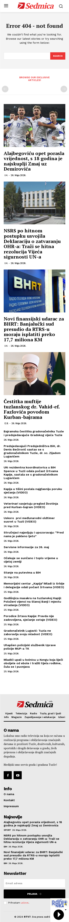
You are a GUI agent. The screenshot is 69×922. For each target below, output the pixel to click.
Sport (7, 830)
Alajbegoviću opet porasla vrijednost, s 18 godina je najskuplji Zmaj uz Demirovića (34, 161)
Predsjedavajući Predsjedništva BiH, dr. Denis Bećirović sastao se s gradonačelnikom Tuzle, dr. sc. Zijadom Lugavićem (32, 451)
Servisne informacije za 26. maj (26, 547)
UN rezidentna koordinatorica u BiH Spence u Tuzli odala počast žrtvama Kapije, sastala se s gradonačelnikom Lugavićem (31, 473)
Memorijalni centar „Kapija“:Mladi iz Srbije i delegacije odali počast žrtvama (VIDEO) (34, 585)
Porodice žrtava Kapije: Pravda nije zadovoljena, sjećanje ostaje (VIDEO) (30, 617)
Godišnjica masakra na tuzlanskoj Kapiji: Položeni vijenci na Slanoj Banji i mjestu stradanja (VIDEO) (32, 601)
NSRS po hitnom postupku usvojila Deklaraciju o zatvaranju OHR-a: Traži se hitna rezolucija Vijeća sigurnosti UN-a (32, 243)
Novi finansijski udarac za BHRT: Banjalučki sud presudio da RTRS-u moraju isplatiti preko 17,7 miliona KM (34, 329)
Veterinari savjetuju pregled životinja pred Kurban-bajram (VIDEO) (31, 505)
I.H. (6, 175)
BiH (5, 846)
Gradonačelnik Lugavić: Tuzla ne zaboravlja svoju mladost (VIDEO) (28, 632)
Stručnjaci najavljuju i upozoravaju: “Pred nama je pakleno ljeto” (34, 534)
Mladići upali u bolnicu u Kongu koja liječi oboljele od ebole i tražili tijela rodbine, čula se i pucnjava (33, 663)
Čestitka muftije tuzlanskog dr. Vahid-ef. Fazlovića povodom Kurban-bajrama (32, 409)
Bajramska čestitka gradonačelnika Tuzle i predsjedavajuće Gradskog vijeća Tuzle (34, 433)
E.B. (6, 423)
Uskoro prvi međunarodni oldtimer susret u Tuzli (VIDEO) (29, 519)
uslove (25, 902)
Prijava (34, 894)
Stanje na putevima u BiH (22, 572)
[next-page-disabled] (64, 89)
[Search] (57, 56)
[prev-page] (5, 89)
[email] (34, 883)
